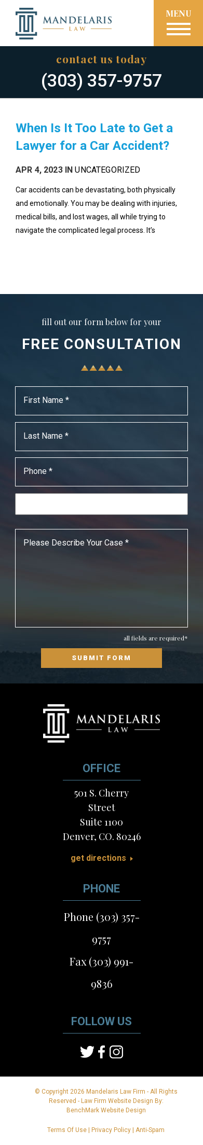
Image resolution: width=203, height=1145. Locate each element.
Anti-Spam (150, 1130)
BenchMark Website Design (106, 1110)
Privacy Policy (111, 1130)
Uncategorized (107, 170)
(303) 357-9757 (101, 80)
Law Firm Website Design (117, 1101)
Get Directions (98, 858)
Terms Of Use (67, 1130)
